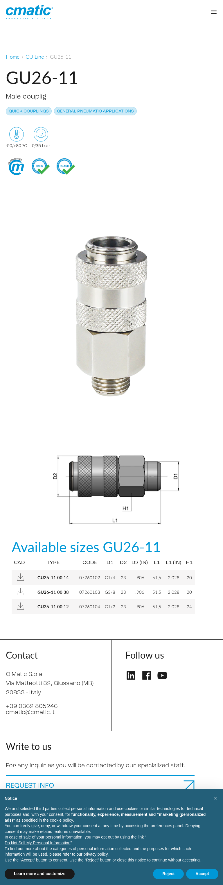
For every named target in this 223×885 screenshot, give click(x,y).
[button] (215, 798)
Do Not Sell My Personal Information (37, 843)
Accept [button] (202, 873)
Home (12, 56)
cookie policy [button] (61, 820)
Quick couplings (29, 111)
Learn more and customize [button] (39, 873)
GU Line (35, 56)
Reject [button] (168, 873)
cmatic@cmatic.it (30, 712)
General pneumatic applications (95, 111)
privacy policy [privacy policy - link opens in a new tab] (96, 854)
